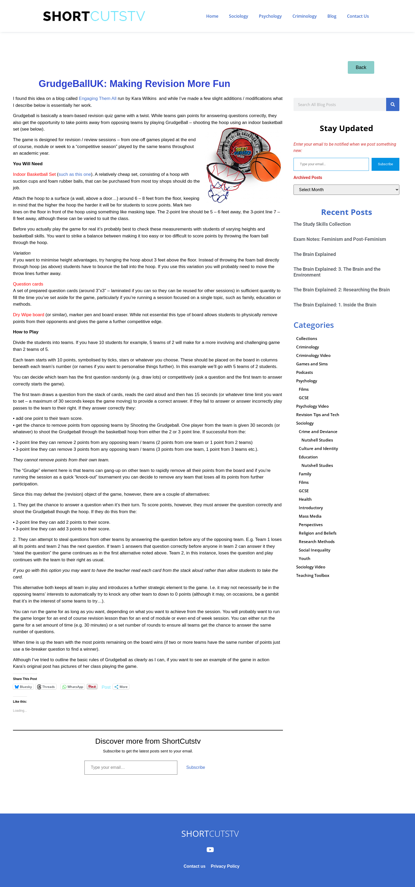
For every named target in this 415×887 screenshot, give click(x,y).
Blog (331, 16)
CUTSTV (210, 833)
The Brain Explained (315, 254)
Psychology (270, 16)
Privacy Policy (225, 866)
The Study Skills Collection (322, 224)
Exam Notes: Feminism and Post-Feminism (340, 239)
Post (106, 687)
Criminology (304, 16)
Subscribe (195, 767)
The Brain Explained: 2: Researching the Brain (342, 289)
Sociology (238, 16)
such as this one (74, 174)
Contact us (195, 866)
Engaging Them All (97, 98)
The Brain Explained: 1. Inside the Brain (335, 304)
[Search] (392, 104)
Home (212, 16)
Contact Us (358, 16)
